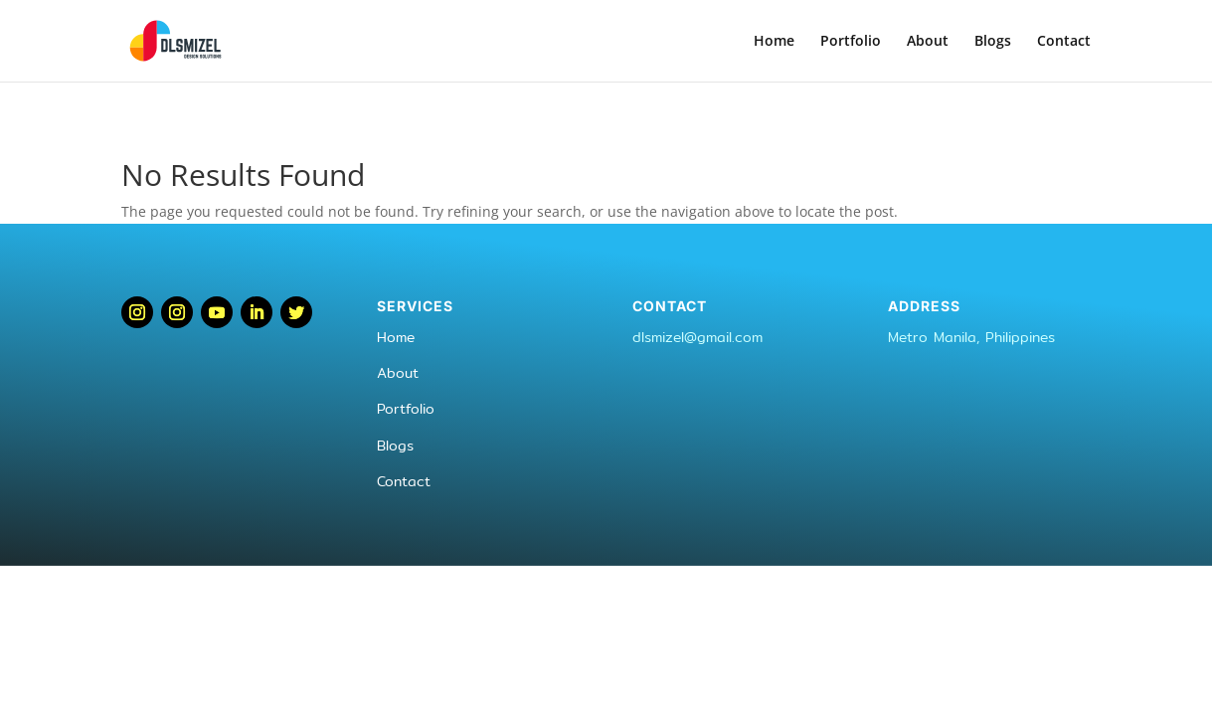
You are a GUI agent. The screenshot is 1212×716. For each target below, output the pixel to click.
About (928, 42)
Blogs (992, 42)
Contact (1064, 42)
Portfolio (850, 42)
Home (774, 42)
